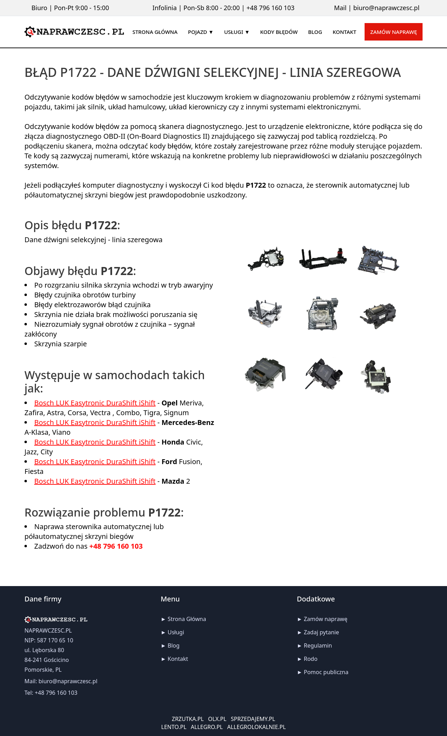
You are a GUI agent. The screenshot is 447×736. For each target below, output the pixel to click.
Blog (173, 645)
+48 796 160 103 (271, 7)
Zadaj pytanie (321, 632)
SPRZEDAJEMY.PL (253, 719)
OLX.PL (217, 719)
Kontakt (178, 659)
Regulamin (318, 645)
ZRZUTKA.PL (188, 719)
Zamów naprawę (393, 31)
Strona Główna (187, 619)
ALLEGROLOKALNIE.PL (256, 727)
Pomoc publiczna (326, 672)
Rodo (310, 659)
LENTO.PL (173, 727)
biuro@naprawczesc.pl (386, 7)
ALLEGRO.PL (207, 727)
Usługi (176, 632)
